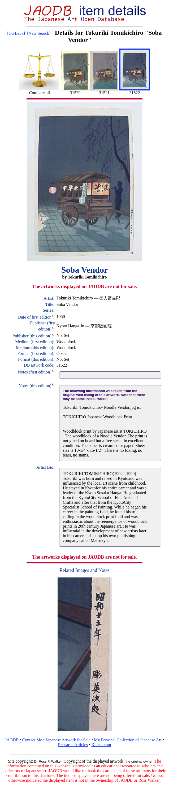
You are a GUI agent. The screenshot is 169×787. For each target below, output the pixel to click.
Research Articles (73, 744)
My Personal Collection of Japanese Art (128, 740)
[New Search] (38, 33)
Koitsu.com (101, 744)
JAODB (12, 740)
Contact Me (32, 740)
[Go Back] (16, 33)
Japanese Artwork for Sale (68, 740)
